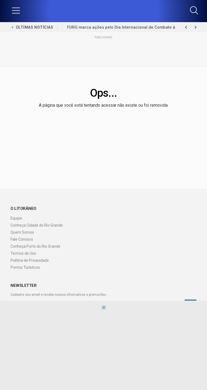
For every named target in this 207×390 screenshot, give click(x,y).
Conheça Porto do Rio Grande (35, 246)
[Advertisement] (103, 349)
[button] (16, 10)
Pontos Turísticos (25, 267)
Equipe (16, 218)
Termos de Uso (23, 253)
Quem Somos (22, 232)
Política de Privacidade (30, 260)
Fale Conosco (22, 239)
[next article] (186, 27)
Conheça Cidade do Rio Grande (37, 225)
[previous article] (196, 27)
